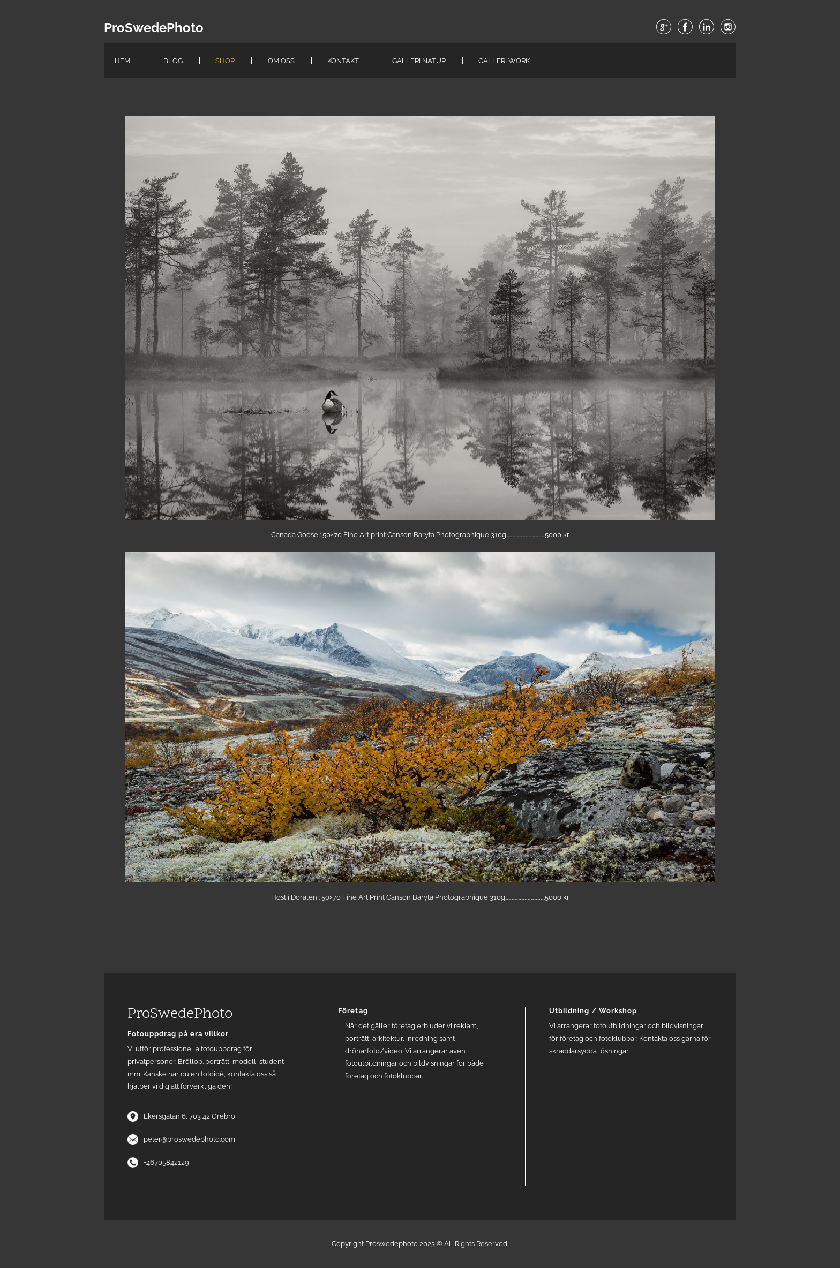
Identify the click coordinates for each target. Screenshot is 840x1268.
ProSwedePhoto (154, 27)
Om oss (281, 61)
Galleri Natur (419, 61)
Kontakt (343, 61)
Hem (122, 61)
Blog (173, 61)
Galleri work (504, 61)
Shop (225, 61)
